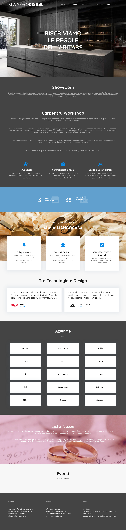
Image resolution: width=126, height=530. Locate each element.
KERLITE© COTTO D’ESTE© (102, 253)
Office (26, 400)
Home (62, 4)
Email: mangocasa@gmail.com (20, 511)
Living (25, 361)
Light (100, 374)
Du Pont (24, 304)
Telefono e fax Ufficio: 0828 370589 (21, 509)
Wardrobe (63, 387)
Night (25, 387)
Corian (22, 306)
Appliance (63, 348)
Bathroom (100, 387)
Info (108, 4)
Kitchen (25, 348)
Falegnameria (24, 252)
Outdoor (100, 400)
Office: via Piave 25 (53, 509)
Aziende (73, 4)
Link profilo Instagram (17, 516)
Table (100, 348)
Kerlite (80, 306)
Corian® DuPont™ (63, 252)
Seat (63, 361)
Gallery (99, 4)
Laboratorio (86, 4)
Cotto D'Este (84, 304)
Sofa (100, 361)
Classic (63, 400)
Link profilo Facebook (16, 514)
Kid (25, 374)
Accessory (63, 374)
